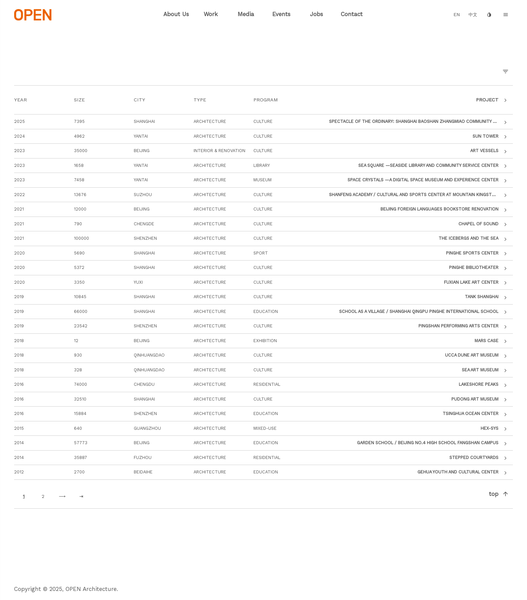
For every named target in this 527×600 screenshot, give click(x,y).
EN (456, 14)
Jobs (316, 14)
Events (281, 14)
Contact (352, 14)
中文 (473, 14)
